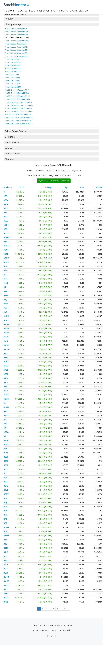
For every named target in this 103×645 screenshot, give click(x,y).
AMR (6, 341)
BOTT (6, 597)
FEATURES (10, 10)
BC (5, 473)
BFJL (5, 515)
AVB (5, 411)
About (35, 630)
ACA (5, 229)
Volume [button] (9, 148)
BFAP (6, 510)
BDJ (5, 502)
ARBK (6, 374)
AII (5, 287)
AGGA (6, 245)
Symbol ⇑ (8, 187)
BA (5, 436)
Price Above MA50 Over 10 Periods (19, 111)
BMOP (6, 581)
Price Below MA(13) (12, 77)
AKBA (6, 303)
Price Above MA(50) (12, 68)
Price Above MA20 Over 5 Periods (18, 102)
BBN (5, 469)
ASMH (6, 399)
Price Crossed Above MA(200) (16, 41)
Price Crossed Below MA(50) (16, 53)
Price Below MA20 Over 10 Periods (18, 117)
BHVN (6, 535)
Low (82, 187)
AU (5, 403)
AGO (6, 266)
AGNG (6, 262)
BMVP (6, 585)
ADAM (6, 237)
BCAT (6, 477)
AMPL (6, 336)
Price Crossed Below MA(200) (16, 56)
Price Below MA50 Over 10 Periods (18, 124)
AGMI (6, 254)
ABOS (6, 225)
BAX (5, 448)
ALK (5, 312)
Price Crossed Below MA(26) (16, 50)
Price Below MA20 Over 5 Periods (18, 114)
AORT (6, 361)
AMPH (6, 332)
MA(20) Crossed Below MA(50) (17, 93)
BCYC (6, 490)
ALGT (6, 307)
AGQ (6, 270)
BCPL (6, 486)
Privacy (53, 630)
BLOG (32, 10)
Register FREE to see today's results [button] (53, 180)
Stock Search (64, 630)
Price (22, 187)
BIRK (6, 552)
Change (48, 187)
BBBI (6, 457)
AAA (5, 196)
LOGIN (73, 10)
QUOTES (22, 10)
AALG (6, 208)
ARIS (6, 382)
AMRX (6, 349)
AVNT (6, 415)
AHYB (6, 283)
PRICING (63, 10)
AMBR (6, 328)
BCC (5, 481)
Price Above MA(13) (12, 62)
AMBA (6, 324)
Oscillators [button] (10, 136)
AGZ (5, 274)
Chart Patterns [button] (12, 153)
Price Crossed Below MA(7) (15, 44)
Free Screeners (47, 10)
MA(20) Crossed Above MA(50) (17, 90)
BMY (6, 589)
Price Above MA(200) (13, 71)
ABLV (6, 220)
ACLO (6, 233)
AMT (6, 353)
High (66, 187)
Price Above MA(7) (12, 59)
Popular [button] (9, 18)
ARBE (6, 370)
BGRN (6, 527)
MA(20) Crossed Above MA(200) (17, 96)
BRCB (6, 602)
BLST (6, 573)
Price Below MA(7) (12, 74)
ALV (5, 320)
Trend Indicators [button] (13, 142)
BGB (5, 523)
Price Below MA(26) (12, 80)
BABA (6, 440)
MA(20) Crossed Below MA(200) (17, 99)
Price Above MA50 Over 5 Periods (18, 108)
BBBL (6, 461)
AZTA (6, 432)
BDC (5, 498)
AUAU (6, 407)
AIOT (6, 295)
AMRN (6, 345)
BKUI (6, 564)
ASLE (6, 390)
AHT (5, 278)
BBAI (6, 452)
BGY (5, 531)
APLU (6, 365)
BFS (5, 519)
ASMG (6, 394)
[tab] (51, 19)
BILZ (5, 544)
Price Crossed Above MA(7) (16, 28)
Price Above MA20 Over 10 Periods (19, 105)
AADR (6, 204)
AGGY (6, 249)
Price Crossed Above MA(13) (16, 31)
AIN (5, 291)
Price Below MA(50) (12, 84)
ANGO (6, 357)
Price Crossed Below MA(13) (16, 47)
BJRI (5, 556)
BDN (6, 506)
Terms (44, 630)
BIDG (6, 539)
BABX (6, 444)
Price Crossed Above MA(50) (17, 37)
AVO (5, 419)
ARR (5, 386)
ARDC (6, 378)
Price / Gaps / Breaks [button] (15, 131)
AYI (5, 428)
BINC (6, 548)
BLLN (6, 568)
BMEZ (6, 577)
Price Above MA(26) (12, 65)
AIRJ (5, 299)
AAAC (6, 200)
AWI (5, 423)
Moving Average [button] (13, 24)
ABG (5, 216)
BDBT (6, 494)
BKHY (6, 560)
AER (5, 241)
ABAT (6, 212)
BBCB (6, 465)
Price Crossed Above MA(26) (16, 34)
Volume (99, 187)
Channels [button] (9, 159)
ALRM (6, 316)
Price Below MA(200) (13, 87)
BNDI (6, 593)
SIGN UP (83, 10)
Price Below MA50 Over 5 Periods (18, 120)
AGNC (6, 258)
